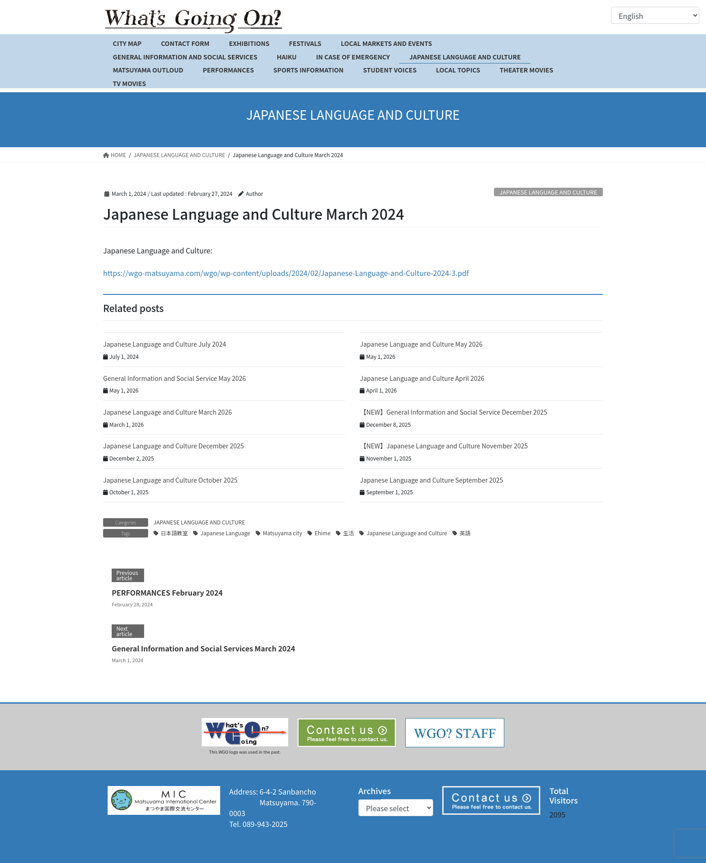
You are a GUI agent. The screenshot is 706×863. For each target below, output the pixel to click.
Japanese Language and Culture (407, 533)
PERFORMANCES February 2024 (167, 592)
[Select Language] (655, 15)
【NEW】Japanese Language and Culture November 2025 (444, 445)
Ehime (322, 533)
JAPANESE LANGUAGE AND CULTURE (548, 192)
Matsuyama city (282, 533)
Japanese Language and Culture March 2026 (167, 411)
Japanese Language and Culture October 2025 (170, 479)
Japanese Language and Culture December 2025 (173, 445)
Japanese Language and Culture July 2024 (164, 343)
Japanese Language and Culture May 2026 (421, 343)
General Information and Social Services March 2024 (203, 648)
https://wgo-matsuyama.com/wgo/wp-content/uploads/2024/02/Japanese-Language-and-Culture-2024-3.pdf (286, 272)
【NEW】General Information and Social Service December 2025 (453, 411)
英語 (465, 533)
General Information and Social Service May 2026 (174, 378)
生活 (348, 533)
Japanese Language (225, 533)
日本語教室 (174, 533)
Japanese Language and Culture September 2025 (431, 479)
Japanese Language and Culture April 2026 (422, 378)
